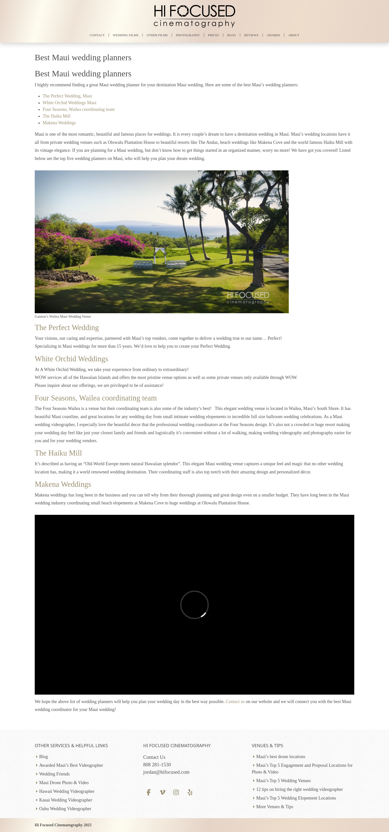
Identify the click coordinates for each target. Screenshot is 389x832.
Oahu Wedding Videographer (65, 808)
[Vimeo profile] (162, 792)
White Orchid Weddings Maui (70, 102)
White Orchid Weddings (71, 359)
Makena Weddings (59, 122)
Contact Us (154, 757)
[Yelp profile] (190, 792)
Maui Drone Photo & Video (64, 782)
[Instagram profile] (176, 792)
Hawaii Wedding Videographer (67, 791)
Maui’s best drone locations (280, 756)
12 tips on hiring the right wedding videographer (299, 789)
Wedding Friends (54, 773)
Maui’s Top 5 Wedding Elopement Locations (296, 798)
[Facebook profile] (148, 792)
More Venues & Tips (274, 806)
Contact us (235, 701)
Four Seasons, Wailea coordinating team (79, 109)
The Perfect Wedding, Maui (67, 95)
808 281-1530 (157, 764)
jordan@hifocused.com (166, 772)
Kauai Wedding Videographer (65, 800)
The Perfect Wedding (67, 327)
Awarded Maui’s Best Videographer (71, 765)
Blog (43, 756)
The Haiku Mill (56, 116)
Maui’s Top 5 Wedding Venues (283, 780)
